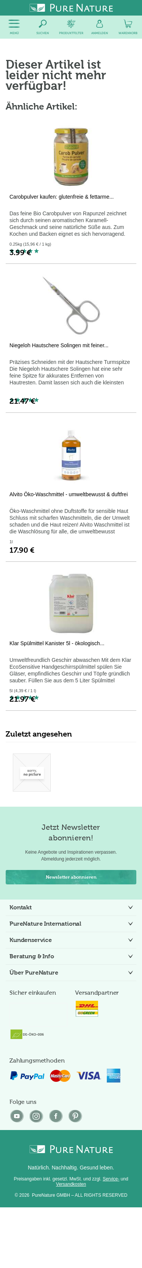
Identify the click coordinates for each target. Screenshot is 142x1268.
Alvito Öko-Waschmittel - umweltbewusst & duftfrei (68, 494)
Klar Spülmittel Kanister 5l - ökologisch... (57, 643)
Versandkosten (71, 1184)
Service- (111, 1179)
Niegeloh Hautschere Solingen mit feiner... (58, 345)
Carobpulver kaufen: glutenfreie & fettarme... (61, 197)
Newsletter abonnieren (71, 877)
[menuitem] (14, 27)
